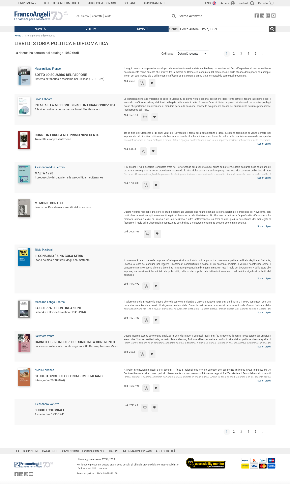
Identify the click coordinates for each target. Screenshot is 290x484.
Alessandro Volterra (47, 404)
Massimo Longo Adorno (50, 302)
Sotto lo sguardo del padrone (61, 75)
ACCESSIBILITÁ (165, 451)
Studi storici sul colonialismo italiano (69, 376)
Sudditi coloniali (49, 410)
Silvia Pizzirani (44, 249)
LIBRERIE (113, 451)
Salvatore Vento (44, 336)
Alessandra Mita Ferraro (50, 167)
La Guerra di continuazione (58, 308)
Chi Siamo (83, 16)
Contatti (97, 16)
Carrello (263, 3)
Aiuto (108, 16)
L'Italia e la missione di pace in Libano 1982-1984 (75, 105)
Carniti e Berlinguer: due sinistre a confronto (75, 342)
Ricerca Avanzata (190, 16)
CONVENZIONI (69, 451)
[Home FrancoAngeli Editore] (41, 16)
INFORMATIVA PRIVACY (137, 451)
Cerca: (173, 29)
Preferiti (244, 3)
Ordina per (168, 53)
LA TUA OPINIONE (27, 451)
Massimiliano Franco (48, 68)
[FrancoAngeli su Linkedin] (262, 16)
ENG (208, 3)
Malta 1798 (44, 173)
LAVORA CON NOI (93, 451)
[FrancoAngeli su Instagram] (268, 16)
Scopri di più (264, 143)
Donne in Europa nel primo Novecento (67, 135)
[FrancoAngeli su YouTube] (273, 16)
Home (17, 35)
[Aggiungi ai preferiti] (152, 83)
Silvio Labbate (43, 99)
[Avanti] (262, 54)
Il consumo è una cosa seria (59, 256)
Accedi (224, 3)
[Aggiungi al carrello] (142, 83)
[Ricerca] (272, 29)
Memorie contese (49, 203)
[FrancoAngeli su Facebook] (257, 16)
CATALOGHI (49, 451)
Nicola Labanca (44, 370)
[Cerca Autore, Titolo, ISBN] (224, 29)
